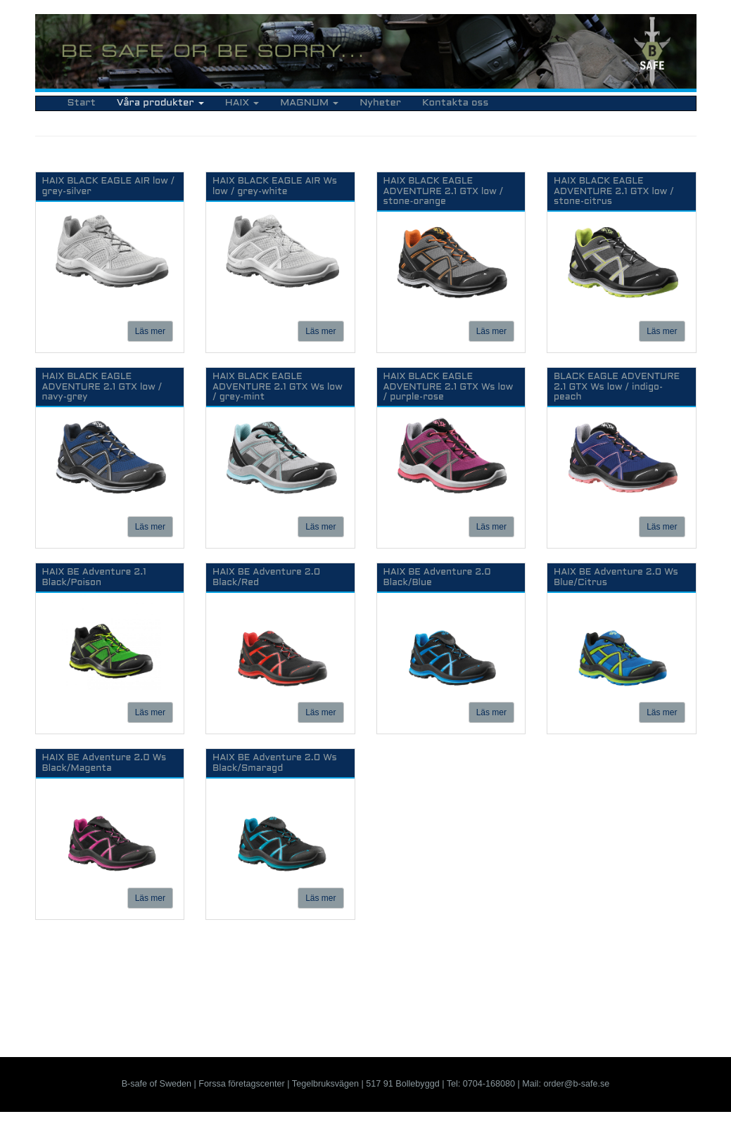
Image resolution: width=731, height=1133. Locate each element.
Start (82, 103)
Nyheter (380, 103)
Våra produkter (160, 103)
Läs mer (150, 331)
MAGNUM (309, 103)
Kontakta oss (455, 103)
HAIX (242, 103)
